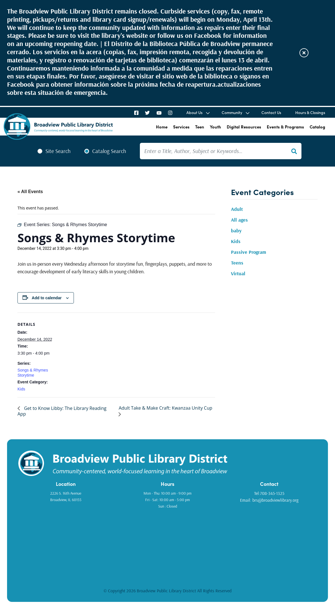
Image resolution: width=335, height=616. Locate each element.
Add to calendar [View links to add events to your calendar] (47, 298)
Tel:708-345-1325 (269, 493)
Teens (237, 262)
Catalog (317, 127)
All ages (239, 220)
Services (181, 127)
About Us (194, 112)
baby (236, 230)
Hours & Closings (310, 112)
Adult (237, 209)
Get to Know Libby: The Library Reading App (61, 411)
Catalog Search (109, 151)
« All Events (30, 191)
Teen (199, 127)
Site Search (57, 151)
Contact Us (271, 112)
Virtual (238, 273)
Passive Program (248, 252)
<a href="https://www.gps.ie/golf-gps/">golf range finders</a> (167, 544)
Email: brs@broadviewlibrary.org (269, 500)
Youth (215, 127)
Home (162, 127)
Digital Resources (244, 127)
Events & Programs (285, 127)
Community (232, 112)
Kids (21, 389)
